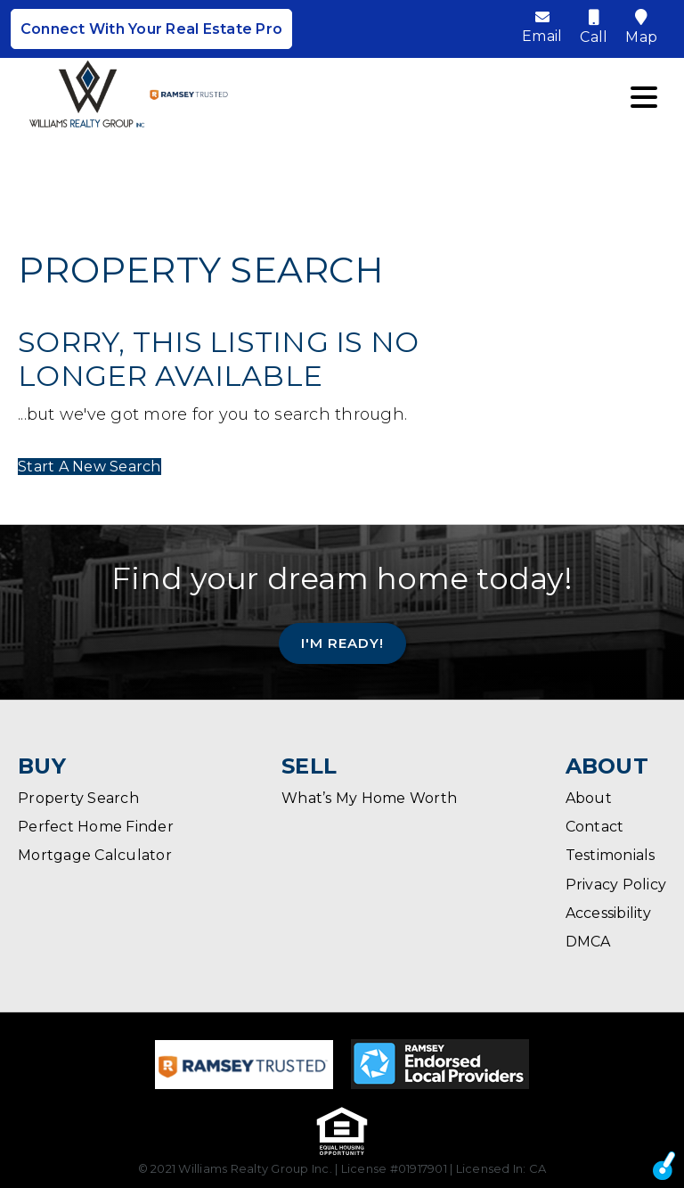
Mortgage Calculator (95, 855)
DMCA (588, 941)
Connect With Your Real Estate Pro (151, 28)
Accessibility (608, 913)
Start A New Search (89, 466)
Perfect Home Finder (96, 826)
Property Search (78, 798)
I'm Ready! (342, 642)
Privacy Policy (616, 884)
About (589, 798)
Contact (595, 826)
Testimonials (611, 855)
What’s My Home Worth (369, 798)
